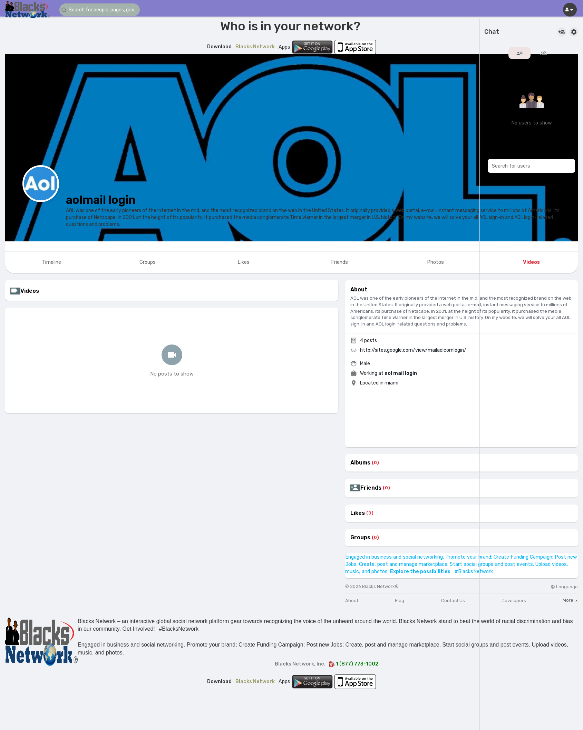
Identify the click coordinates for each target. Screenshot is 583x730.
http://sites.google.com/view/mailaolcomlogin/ (413, 350)
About (351, 600)
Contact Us (453, 600)
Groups (360, 537)
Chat (491, 32)
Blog (399, 600)
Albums (360, 463)
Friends (370, 488)
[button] (101, 9)
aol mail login (401, 373)
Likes (357, 513)
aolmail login (101, 200)
